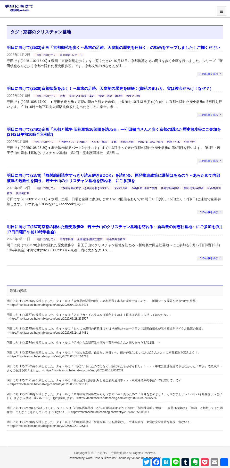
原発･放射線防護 (193, 188)
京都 (62, 95)
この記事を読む (208, 73)
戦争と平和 (133, 95)
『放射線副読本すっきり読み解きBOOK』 (85, 188)
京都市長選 (127, 141)
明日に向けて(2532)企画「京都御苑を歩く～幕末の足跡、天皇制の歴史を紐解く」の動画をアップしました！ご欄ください (113, 48)
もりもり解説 (99, 141)
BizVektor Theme (115, 458)
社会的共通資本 (116, 239)
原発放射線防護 (170, 188)
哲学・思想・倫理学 (111, 95)
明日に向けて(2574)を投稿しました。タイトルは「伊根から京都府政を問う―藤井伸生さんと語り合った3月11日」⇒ (83, 342)
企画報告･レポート (71, 55)
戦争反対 (189, 141)
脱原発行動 (22, 193)
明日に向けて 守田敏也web (109, 453)
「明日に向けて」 (45, 55)
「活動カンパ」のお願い (72, 141)
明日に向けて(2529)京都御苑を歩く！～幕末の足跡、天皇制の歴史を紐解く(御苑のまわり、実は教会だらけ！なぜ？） (110, 88)
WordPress (92, 458)
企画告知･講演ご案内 (82, 95)
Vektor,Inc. (138, 458)
